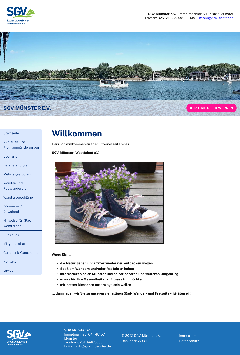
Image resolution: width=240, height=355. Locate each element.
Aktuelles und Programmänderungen (21, 144)
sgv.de (8, 271)
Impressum (187, 336)
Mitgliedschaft (14, 244)
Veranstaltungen (16, 165)
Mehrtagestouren (17, 174)
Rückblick (11, 235)
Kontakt (9, 262)
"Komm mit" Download (13, 209)
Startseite (11, 133)
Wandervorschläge (18, 197)
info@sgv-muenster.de (215, 18)
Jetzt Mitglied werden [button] (211, 108)
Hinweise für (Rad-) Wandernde (18, 223)
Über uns (10, 156)
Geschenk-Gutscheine (20, 253)
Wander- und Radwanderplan (15, 185)
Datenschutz (189, 341)
